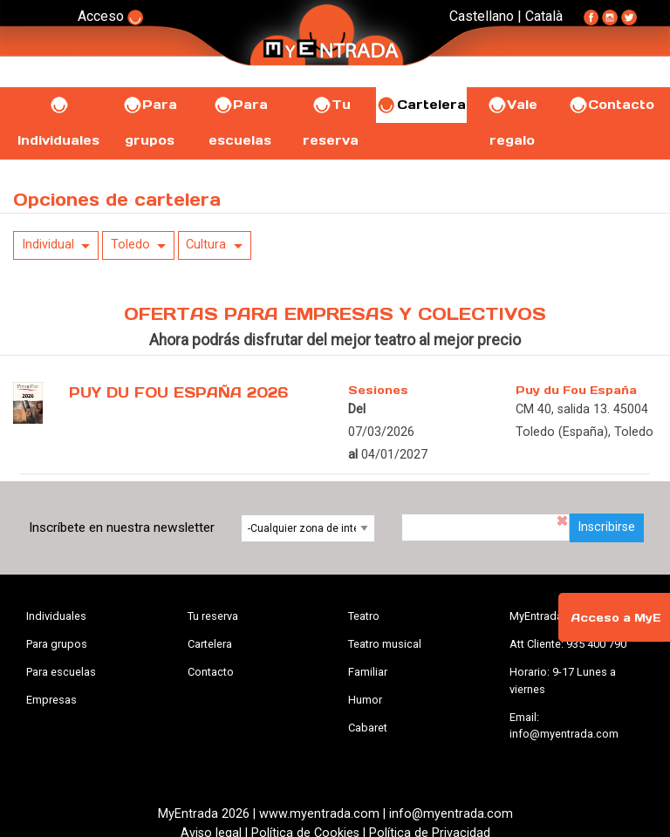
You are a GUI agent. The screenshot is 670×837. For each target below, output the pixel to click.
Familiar (367, 671)
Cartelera (421, 104)
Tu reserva (213, 616)
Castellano (481, 16)
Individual (48, 244)
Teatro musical (384, 643)
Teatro (363, 616)
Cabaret (367, 727)
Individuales (56, 616)
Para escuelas (61, 671)
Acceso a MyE (615, 617)
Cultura (206, 244)
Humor (365, 699)
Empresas (51, 699)
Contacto (611, 104)
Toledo (130, 244)
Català (544, 16)
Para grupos (56, 643)
